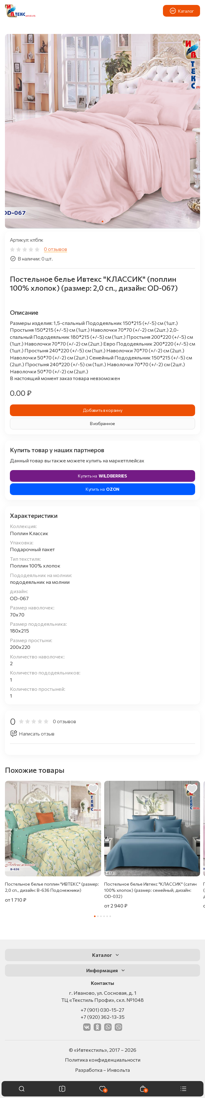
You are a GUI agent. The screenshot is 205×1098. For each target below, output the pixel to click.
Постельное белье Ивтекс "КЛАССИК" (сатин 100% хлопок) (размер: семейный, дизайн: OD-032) (150, 890)
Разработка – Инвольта (102, 1070)
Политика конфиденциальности (102, 1060)
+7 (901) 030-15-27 (102, 1010)
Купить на (102, 476)
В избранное (102, 423)
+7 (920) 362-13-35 (103, 1017)
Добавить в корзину (102, 410)
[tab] (102, 221)
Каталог (181, 10)
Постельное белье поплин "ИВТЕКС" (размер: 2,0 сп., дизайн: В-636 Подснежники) (52, 887)
